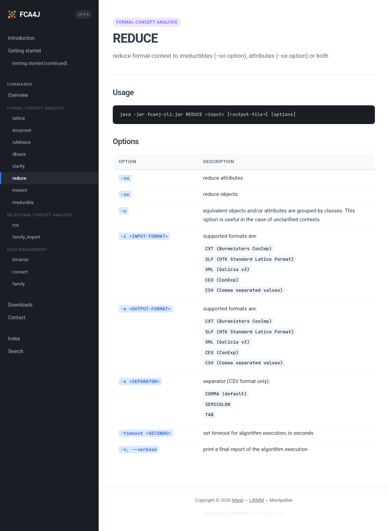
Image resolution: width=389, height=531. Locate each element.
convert (19, 271)
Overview (18, 95)
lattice (18, 118)
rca (15, 225)
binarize (20, 259)
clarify (18, 166)
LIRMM (256, 500)
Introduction (21, 38)
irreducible (23, 202)
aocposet (21, 130)
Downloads (20, 305)
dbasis (19, 154)
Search (15, 351)
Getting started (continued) (39, 63)
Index (14, 338)
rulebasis (21, 142)
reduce (19, 178)
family (18, 283)
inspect (19, 190)
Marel (237, 500)
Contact (16, 317)
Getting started (24, 51)
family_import (26, 237)
